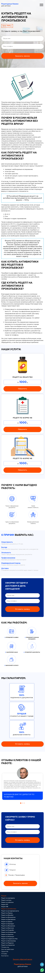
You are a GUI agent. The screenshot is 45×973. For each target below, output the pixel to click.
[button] (21, 803)
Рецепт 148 (4, 906)
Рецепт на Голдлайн (7, 930)
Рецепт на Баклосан (7, 928)
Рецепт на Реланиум (7, 936)
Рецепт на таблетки (7, 902)
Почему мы (5, 947)
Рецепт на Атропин (7, 934)
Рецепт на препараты (8, 898)
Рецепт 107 (4, 904)
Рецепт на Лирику (7, 913)
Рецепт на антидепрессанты (10, 911)
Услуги (3, 896)
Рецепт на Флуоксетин (8, 917)
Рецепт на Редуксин (7, 943)
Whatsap (12, 864)
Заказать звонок (20, 883)
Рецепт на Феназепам (8, 926)
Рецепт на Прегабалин (8, 919)
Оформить (22, 389)
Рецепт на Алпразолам (8, 932)
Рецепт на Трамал (6, 921)
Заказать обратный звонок (22, 959)
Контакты (4, 956)
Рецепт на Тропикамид (8, 941)
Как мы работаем (7, 949)
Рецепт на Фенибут (7, 915)
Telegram (12, 870)
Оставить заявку (22, 744)
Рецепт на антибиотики (8, 908)
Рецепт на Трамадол (7, 923)
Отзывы (4, 954)
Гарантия (4, 951)
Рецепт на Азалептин (8, 945)
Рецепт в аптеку (6, 900)
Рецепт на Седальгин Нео (9, 938)
